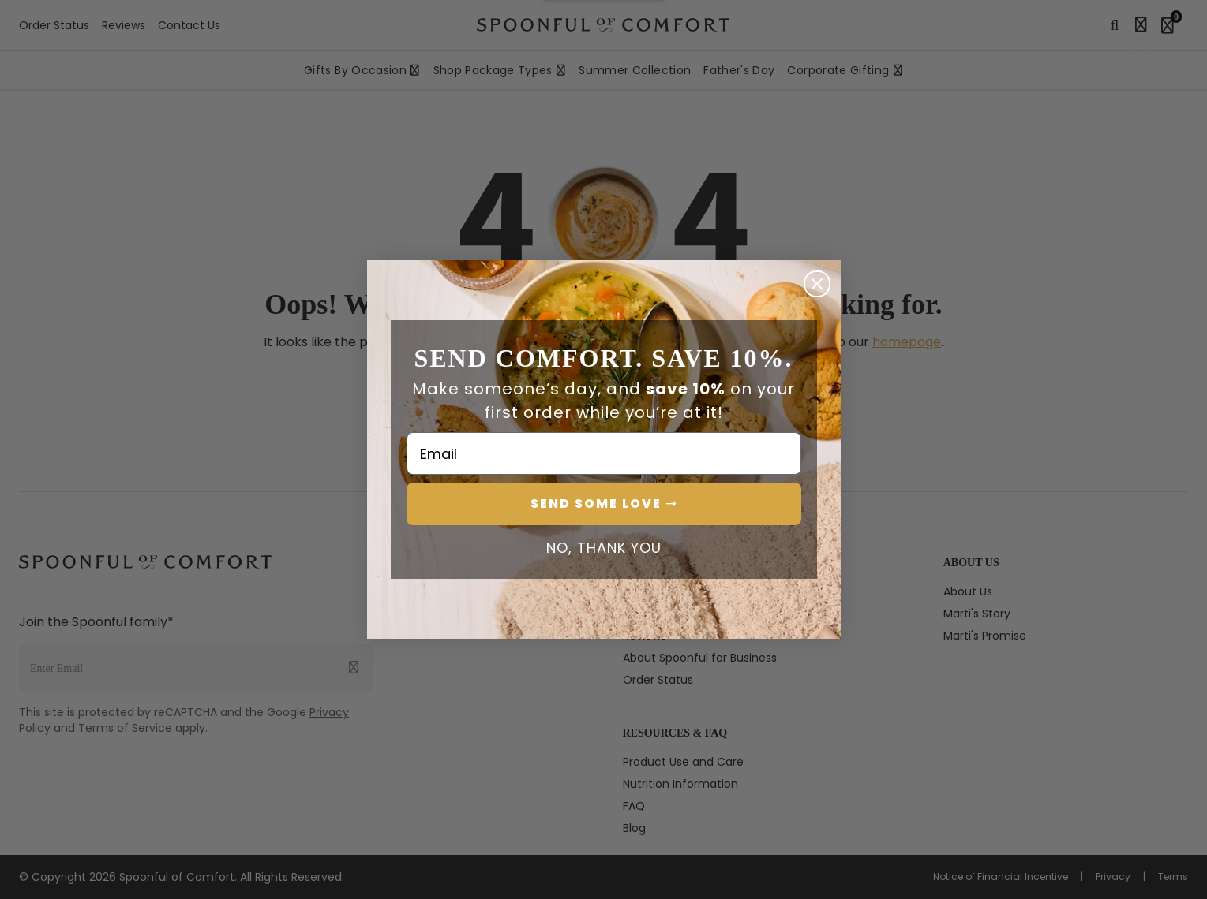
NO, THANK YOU (604, 548)
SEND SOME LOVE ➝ (603, 503)
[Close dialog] (817, 284)
